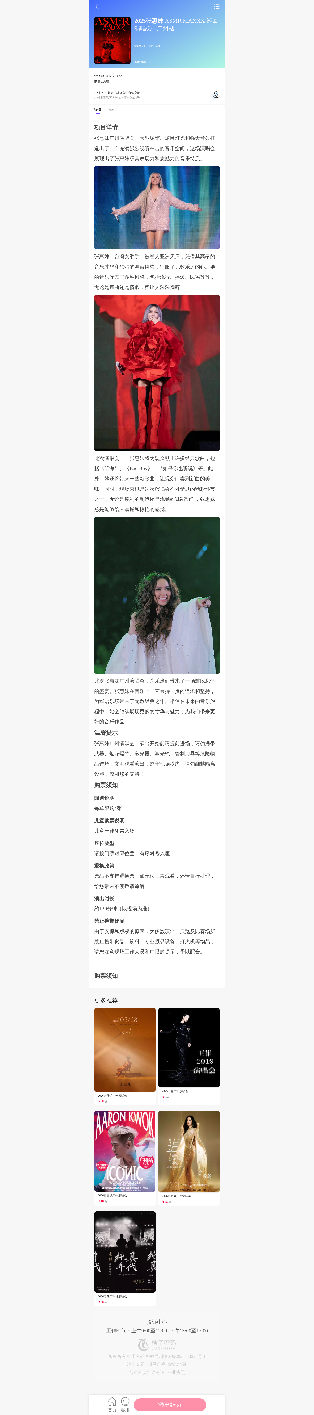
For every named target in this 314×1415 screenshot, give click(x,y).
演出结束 (170, 1405)
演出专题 (136, 1364)
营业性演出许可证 (146, 1372)
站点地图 (177, 1364)
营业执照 (176, 1372)
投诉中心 (157, 1322)
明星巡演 (156, 1364)
